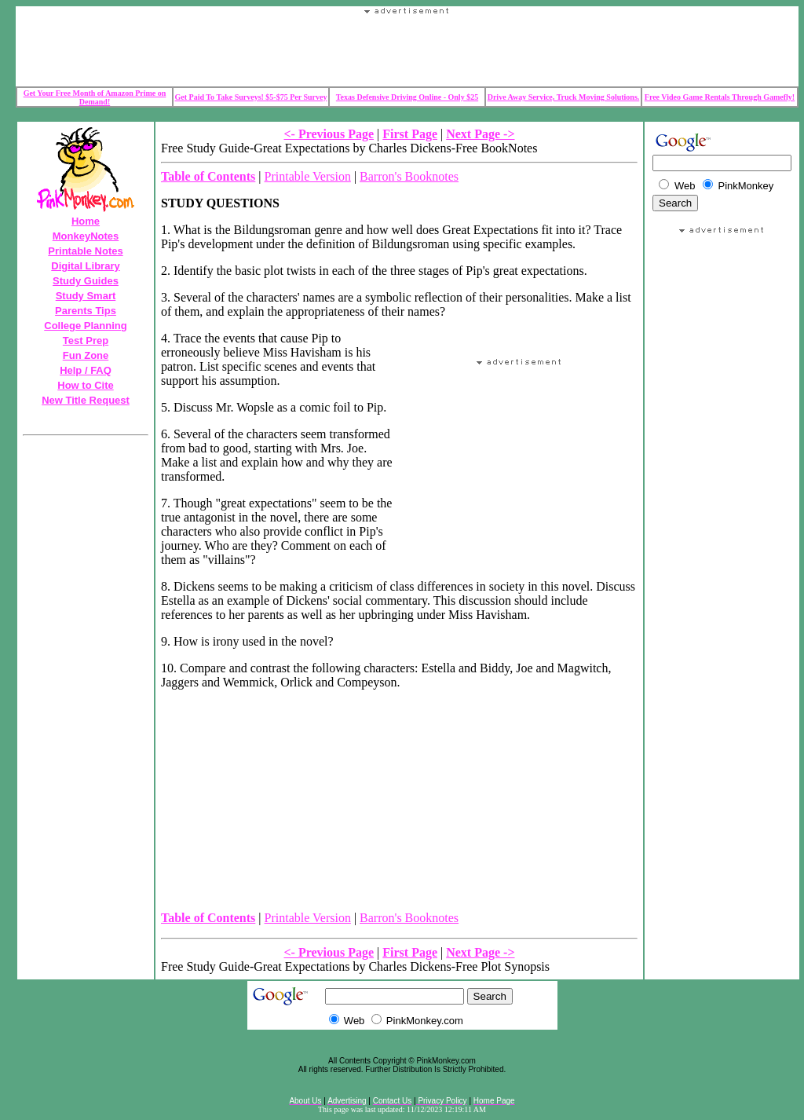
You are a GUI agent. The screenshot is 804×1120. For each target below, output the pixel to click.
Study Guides (86, 281)
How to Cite (85, 385)
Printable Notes (85, 251)
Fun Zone (86, 355)
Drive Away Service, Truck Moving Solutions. (564, 97)
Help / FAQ (85, 370)
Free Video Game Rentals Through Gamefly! (720, 97)
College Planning (85, 325)
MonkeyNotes (86, 236)
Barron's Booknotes (409, 176)
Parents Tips (85, 311)
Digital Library (85, 266)
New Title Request (86, 400)
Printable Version (308, 176)
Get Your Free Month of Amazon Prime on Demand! (95, 97)
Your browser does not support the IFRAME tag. (407, 50)
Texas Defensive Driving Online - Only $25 (407, 97)
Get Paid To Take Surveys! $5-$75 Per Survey (251, 97)
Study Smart (86, 296)
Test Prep (85, 340)
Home (85, 221)
